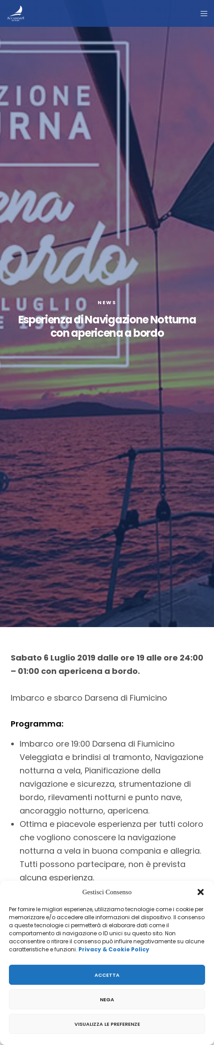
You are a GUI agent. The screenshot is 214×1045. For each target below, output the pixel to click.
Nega (107, 999)
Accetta (107, 975)
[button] (200, 892)
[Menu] (201, 13)
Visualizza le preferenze (107, 1024)
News (107, 302)
